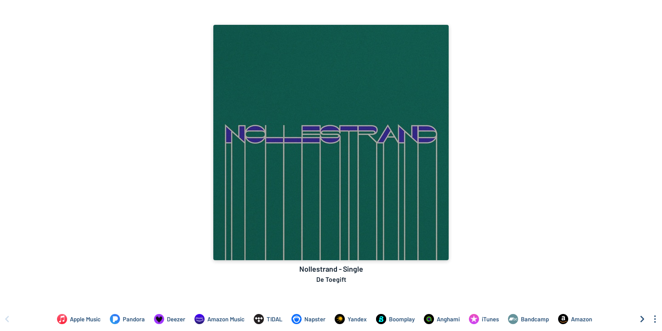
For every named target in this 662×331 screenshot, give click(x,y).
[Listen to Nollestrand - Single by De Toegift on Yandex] (351, 319)
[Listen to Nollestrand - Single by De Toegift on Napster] (308, 319)
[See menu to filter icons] (655, 319)
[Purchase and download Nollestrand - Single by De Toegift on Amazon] (575, 319)
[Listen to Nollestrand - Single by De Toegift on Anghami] (441, 319)
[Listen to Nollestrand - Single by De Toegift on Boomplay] (395, 319)
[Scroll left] (7, 319)
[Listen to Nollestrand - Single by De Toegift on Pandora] (127, 319)
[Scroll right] (642, 319)
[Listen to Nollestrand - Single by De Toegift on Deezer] (169, 319)
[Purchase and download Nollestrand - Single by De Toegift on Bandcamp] (528, 319)
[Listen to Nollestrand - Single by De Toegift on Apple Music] (78, 319)
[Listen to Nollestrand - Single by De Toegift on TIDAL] (268, 319)
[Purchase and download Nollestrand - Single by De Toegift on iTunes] (483, 319)
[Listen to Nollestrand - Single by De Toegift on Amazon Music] (219, 319)
